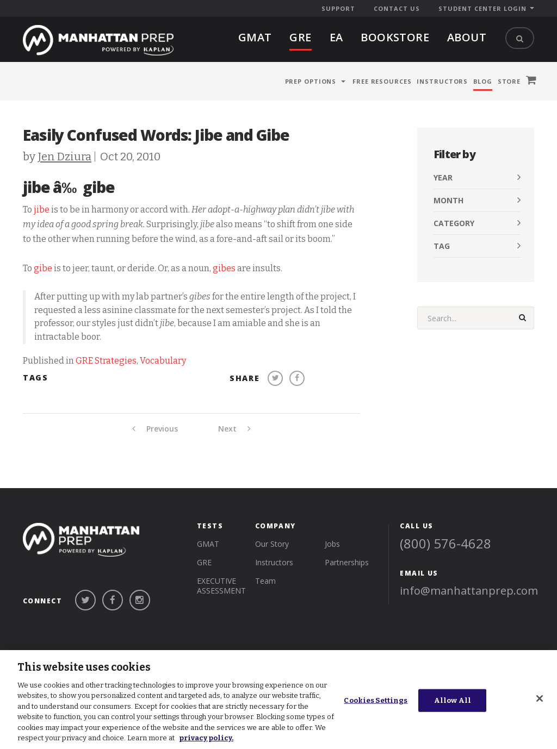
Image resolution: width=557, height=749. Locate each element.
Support (338, 8)
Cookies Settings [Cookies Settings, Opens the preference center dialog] (375, 700)
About (466, 37)
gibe (43, 268)
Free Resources (381, 81)
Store (509, 81)
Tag (442, 246)
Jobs (332, 544)
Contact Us (397, 8)
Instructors (442, 81)
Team (265, 581)
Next (234, 429)
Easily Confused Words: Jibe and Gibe (156, 134)
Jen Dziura (64, 156)
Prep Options (311, 81)
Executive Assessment (221, 586)
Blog (482, 81)
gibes (224, 268)
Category (454, 223)
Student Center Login (482, 8)
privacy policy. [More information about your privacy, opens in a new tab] (206, 738)
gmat (255, 37)
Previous (155, 429)
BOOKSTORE (395, 37)
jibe (41, 209)
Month (448, 200)
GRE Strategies (106, 360)
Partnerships (347, 562)
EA (336, 37)
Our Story (272, 544)
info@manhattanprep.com (469, 590)
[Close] (540, 698)
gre (300, 37)
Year (443, 177)
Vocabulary (163, 360)
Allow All (452, 700)
